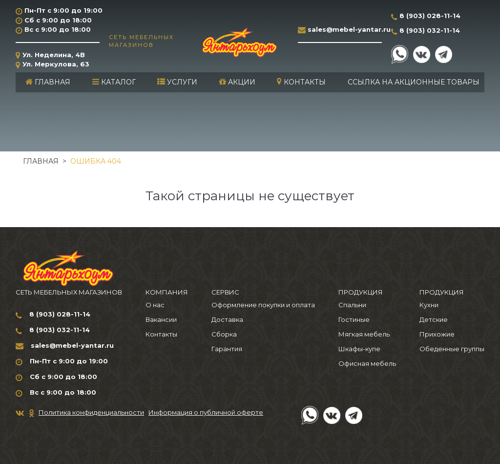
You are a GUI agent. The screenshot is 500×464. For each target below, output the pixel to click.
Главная (47, 82)
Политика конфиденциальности (91, 412)
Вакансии (161, 319)
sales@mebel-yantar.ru (349, 29)
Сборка (224, 334)
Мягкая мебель (364, 334)
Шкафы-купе (359, 349)
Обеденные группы (451, 349)
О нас (155, 305)
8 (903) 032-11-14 (429, 30)
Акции (237, 82)
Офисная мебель (367, 363)
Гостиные (354, 319)
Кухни (428, 305)
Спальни (352, 305)
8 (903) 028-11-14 (429, 16)
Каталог (114, 82)
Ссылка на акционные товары (413, 82)
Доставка (227, 319)
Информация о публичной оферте (205, 412)
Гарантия (226, 349)
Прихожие (437, 334)
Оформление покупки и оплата (263, 305)
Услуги (177, 82)
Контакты (301, 82)
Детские (433, 319)
